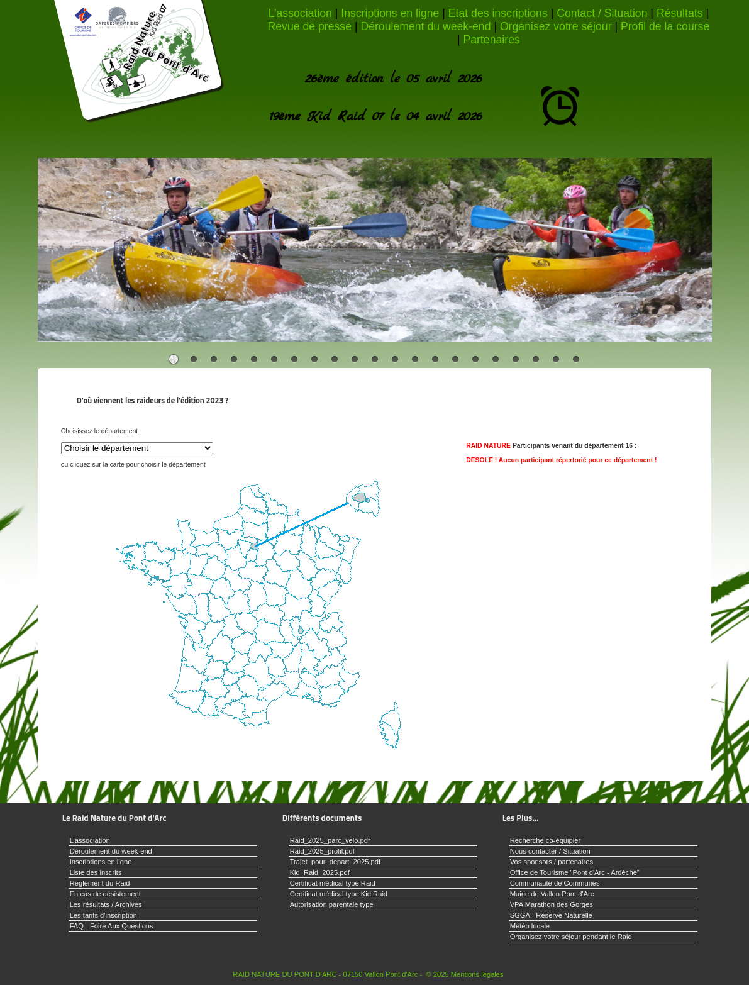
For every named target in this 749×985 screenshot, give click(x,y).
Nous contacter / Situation (550, 851)
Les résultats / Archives (106, 904)
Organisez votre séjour (556, 26)
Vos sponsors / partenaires (551, 861)
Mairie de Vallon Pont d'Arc (552, 894)
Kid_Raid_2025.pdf (320, 872)
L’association (300, 13)
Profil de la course (665, 26)
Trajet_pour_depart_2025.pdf (335, 861)
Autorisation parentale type (332, 904)
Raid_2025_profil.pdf (322, 851)
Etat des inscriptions (498, 13)
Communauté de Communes (555, 883)
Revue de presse (310, 26)
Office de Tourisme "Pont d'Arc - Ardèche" (575, 872)
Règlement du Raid (100, 883)
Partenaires (491, 39)
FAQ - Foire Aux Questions (111, 926)
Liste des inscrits (96, 872)
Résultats (680, 13)
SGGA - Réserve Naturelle (551, 915)
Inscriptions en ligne (390, 13)
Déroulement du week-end (425, 26)
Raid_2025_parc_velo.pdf (330, 840)
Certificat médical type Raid (332, 883)
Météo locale (530, 926)
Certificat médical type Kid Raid (338, 894)
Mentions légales (477, 974)
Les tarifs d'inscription (103, 915)
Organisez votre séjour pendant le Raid (571, 936)
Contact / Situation (602, 13)
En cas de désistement (105, 894)
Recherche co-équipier (545, 840)
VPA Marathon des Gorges (551, 904)
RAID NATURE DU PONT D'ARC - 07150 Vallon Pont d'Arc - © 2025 (340, 974)
